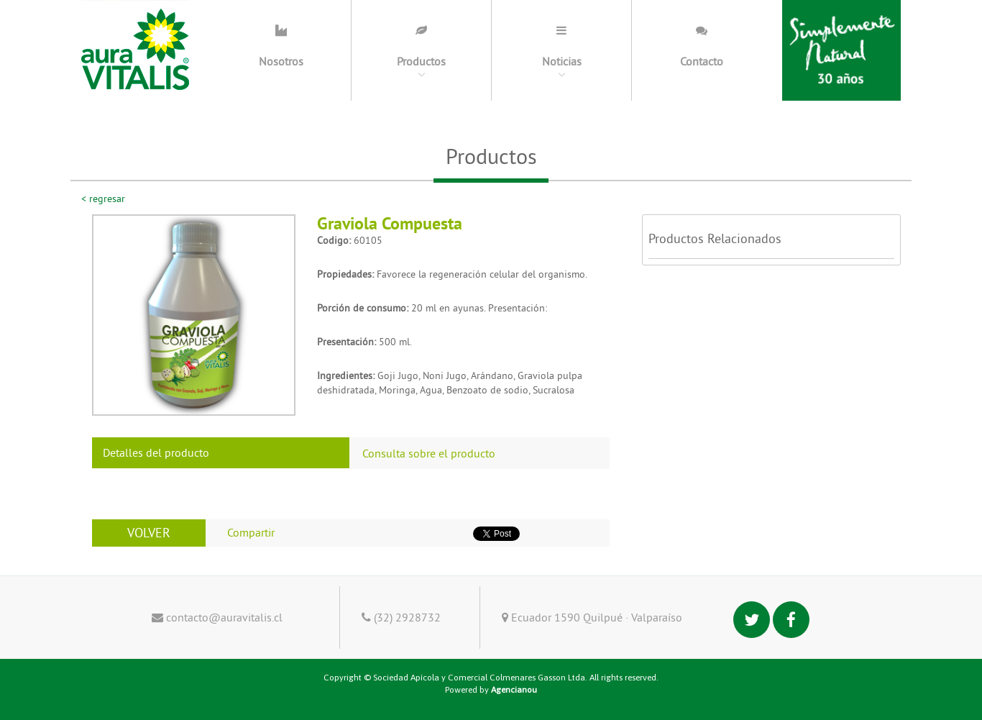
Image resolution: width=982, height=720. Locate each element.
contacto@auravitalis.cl (217, 617)
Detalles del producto (156, 452)
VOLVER (148, 532)
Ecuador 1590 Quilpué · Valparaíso (592, 617)
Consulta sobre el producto (428, 453)
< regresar (103, 198)
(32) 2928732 (401, 617)
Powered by (491, 690)
